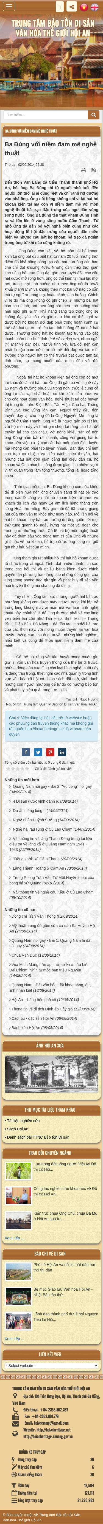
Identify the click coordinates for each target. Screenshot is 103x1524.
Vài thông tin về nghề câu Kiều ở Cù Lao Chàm (53, 892)
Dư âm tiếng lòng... (29, 810)
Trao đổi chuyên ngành (50, 1153)
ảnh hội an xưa (50, 1046)
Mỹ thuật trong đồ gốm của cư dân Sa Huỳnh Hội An (52, 928)
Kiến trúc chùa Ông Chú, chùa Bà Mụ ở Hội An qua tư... (66, 1216)
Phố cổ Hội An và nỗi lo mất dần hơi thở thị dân (64, 1267)
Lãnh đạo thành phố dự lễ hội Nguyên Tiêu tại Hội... (66, 1317)
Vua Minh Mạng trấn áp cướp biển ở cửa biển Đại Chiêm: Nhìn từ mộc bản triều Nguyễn (49, 967)
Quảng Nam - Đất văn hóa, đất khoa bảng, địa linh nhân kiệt (50, 988)
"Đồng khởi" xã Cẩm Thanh (36, 859)
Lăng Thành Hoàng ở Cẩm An (38, 868)
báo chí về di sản (50, 1254)
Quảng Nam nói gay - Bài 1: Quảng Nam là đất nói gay (50, 943)
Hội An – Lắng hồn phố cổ (34, 1000)
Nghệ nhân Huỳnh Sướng (35, 820)
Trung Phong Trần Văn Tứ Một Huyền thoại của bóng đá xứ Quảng (51, 880)
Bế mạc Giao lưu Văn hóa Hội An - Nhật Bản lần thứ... (63, 1292)
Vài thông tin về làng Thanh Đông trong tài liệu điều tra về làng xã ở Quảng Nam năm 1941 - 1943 (50, 844)
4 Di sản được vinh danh (34, 801)
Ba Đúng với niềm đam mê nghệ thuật (31, 131)
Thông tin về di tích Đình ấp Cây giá (42, 1009)
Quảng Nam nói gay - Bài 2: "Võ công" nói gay (52, 786)
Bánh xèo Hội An (26, 1028)
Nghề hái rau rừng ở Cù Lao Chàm (43, 829)
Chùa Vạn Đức (24, 955)
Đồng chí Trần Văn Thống (34, 916)
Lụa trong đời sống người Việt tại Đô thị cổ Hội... (65, 1167)
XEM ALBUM (52, 1076)
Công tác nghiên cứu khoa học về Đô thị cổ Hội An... (65, 1191)
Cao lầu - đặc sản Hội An (33, 1018)
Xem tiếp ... (14, 1238)
